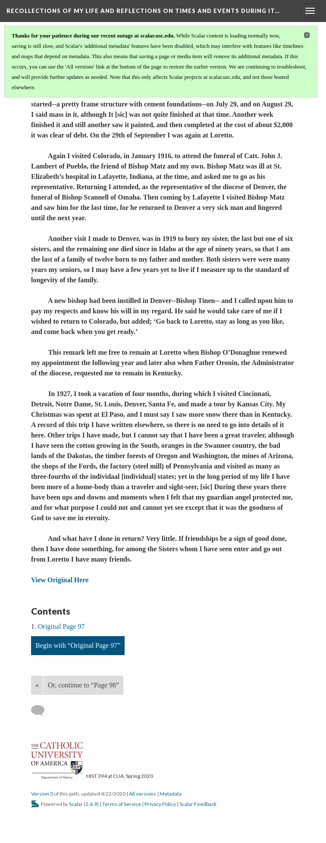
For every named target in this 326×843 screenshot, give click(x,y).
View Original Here (59, 580)
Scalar (76, 804)
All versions (142, 793)
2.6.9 (91, 804)
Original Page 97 (61, 626)
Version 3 (42, 793)
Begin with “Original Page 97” (77, 645)
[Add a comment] (41, 710)
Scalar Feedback (197, 804)
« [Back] (37, 685)
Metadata (171, 793)
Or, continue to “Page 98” (83, 685)
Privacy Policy (160, 804)
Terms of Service (121, 804)
